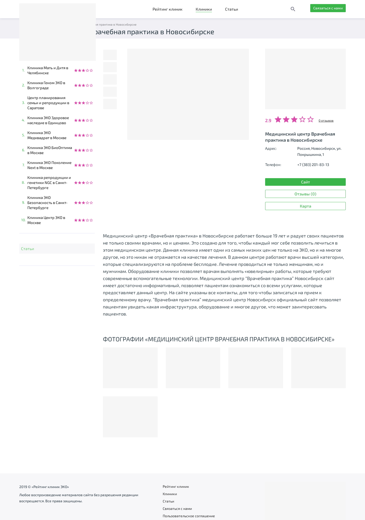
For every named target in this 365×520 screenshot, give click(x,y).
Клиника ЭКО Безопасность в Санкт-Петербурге (47, 202)
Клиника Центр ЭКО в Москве (46, 220)
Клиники (204, 9)
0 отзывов (326, 120)
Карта (285, 190)
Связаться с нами (325, 9)
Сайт (284, 182)
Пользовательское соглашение (189, 516)
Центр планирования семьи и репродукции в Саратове (48, 102)
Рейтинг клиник (167, 9)
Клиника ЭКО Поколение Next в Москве (49, 165)
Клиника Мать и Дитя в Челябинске (47, 70)
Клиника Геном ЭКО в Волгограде (46, 85)
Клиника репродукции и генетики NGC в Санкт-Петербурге (49, 182)
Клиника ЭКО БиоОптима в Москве (49, 150)
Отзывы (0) (325, 182)
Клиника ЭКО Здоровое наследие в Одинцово (48, 120)
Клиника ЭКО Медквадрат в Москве (46, 135)
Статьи (231, 9)
